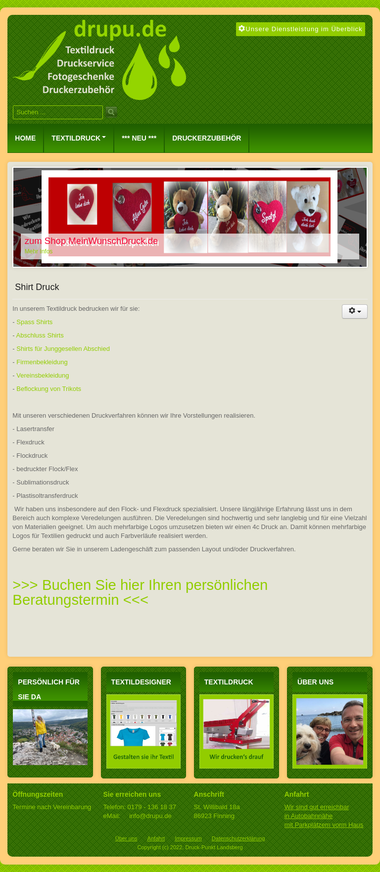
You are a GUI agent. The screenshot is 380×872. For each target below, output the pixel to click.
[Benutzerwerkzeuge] (355, 311)
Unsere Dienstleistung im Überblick (300, 29)
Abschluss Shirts (40, 335)
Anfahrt (156, 838)
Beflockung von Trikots (48, 388)
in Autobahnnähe (309, 816)
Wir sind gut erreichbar (317, 807)
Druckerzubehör (206, 138)
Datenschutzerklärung (238, 838)
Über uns (126, 838)
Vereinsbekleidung (42, 375)
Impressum (188, 838)
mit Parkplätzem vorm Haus (324, 824)
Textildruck (78, 138)
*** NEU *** (139, 138)
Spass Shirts (34, 322)
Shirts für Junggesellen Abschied (63, 348)
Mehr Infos (39, 251)
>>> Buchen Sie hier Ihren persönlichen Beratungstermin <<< (140, 592)
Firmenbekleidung (41, 362)
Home (25, 138)
